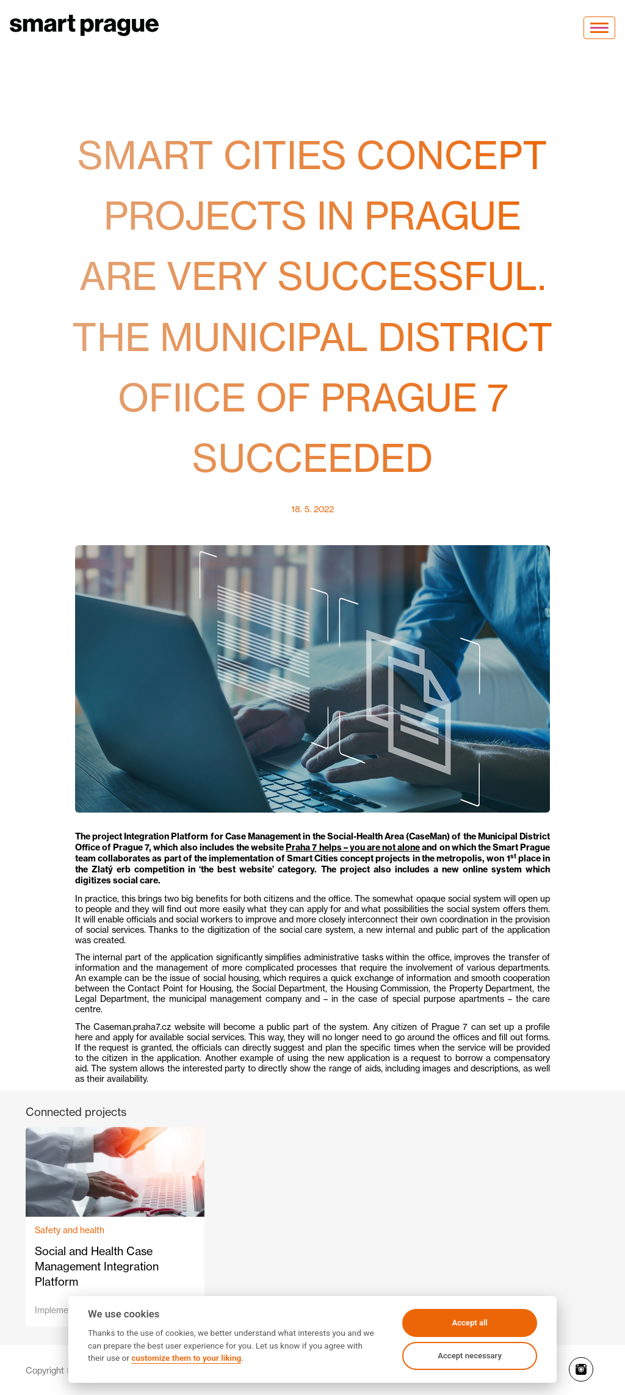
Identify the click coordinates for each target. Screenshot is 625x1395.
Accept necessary (470, 1355)
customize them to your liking (186, 1358)
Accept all (469, 1322)
